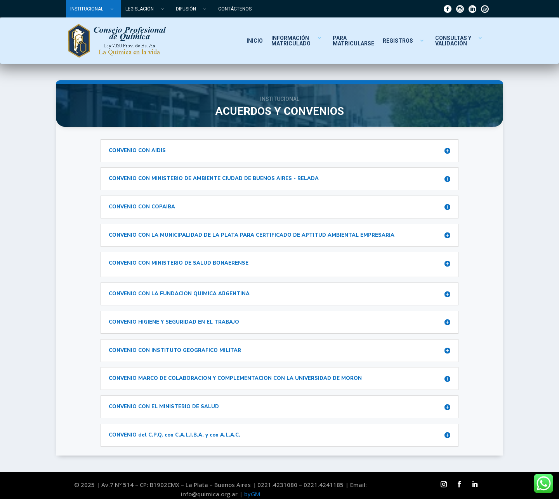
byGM (252, 494)
